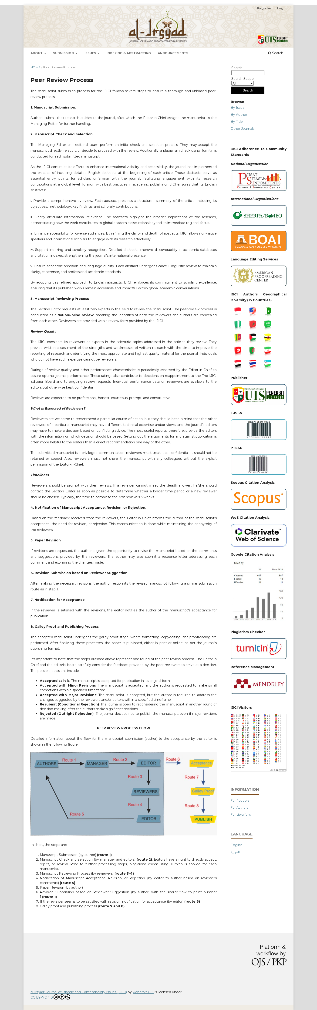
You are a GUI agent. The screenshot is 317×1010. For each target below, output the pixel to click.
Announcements (173, 53)
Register (264, 8)
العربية (235, 852)
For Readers (240, 800)
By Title (237, 121)
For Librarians (241, 814)
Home (35, 67)
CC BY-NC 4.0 (50, 996)
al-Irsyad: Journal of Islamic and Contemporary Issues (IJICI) (78, 992)
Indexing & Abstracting (129, 53)
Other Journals (242, 128)
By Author (239, 114)
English (237, 845)
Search (275, 53)
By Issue (238, 107)
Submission (64, 53)
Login (282, 8)
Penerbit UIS (143, 992)
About (37, 53)
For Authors (239, 807)
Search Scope (242, 81)
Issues (90, 53)
